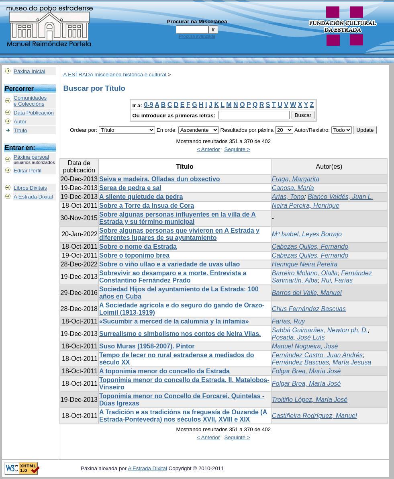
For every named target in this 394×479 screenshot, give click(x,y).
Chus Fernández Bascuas (309, 308)
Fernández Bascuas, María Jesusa (321, 362)
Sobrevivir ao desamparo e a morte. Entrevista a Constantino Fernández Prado (172, 277)
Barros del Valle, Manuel (307, 292)
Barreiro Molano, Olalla (305, 273)
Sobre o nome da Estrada (138, 246)
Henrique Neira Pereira (305, 264)
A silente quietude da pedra (141, 196)
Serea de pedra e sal (130, 187)
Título (20, 130)
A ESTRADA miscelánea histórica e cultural (114, 75)
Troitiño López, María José (309, 399)
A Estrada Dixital (33, 197)
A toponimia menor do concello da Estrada (164, 371)
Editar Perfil (27, 171)
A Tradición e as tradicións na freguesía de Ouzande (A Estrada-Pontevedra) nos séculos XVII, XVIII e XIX (183, 416)
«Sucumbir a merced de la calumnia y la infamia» (174, 321)
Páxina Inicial (29, 71)
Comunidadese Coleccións (30, 101)
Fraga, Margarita (295, 179)
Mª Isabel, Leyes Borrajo (307, 234)
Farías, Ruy (288, 321)
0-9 (148, 104)
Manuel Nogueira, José (305, 346)
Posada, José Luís (298, 337)
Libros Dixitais (30, 188)
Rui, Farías (337, 280)
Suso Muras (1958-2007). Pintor (146, 346)
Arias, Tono (288, 196)
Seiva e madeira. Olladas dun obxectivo (159, 179)
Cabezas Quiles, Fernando (310, 246)
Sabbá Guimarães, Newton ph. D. (320, 330)
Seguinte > (237, 149)
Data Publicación (34, 113)
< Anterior (208, 149)
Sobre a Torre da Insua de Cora (146, 205)
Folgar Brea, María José (306, 371)
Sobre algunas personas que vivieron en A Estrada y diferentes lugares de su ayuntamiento (179, 234)
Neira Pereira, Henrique (305, 205)
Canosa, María (293, 187)
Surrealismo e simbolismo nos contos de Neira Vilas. (180, 333)
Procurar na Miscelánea (197, 21)
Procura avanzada (197, 36)
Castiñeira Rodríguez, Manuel (314, 415)
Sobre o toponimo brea (134, 255)
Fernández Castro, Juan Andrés (317, 355)
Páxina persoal (31, 157)
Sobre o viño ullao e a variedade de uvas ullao (169, 264)
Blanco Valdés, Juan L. (340, 196)
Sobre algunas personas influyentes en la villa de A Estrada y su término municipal (177, 218)
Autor (20, 122)
